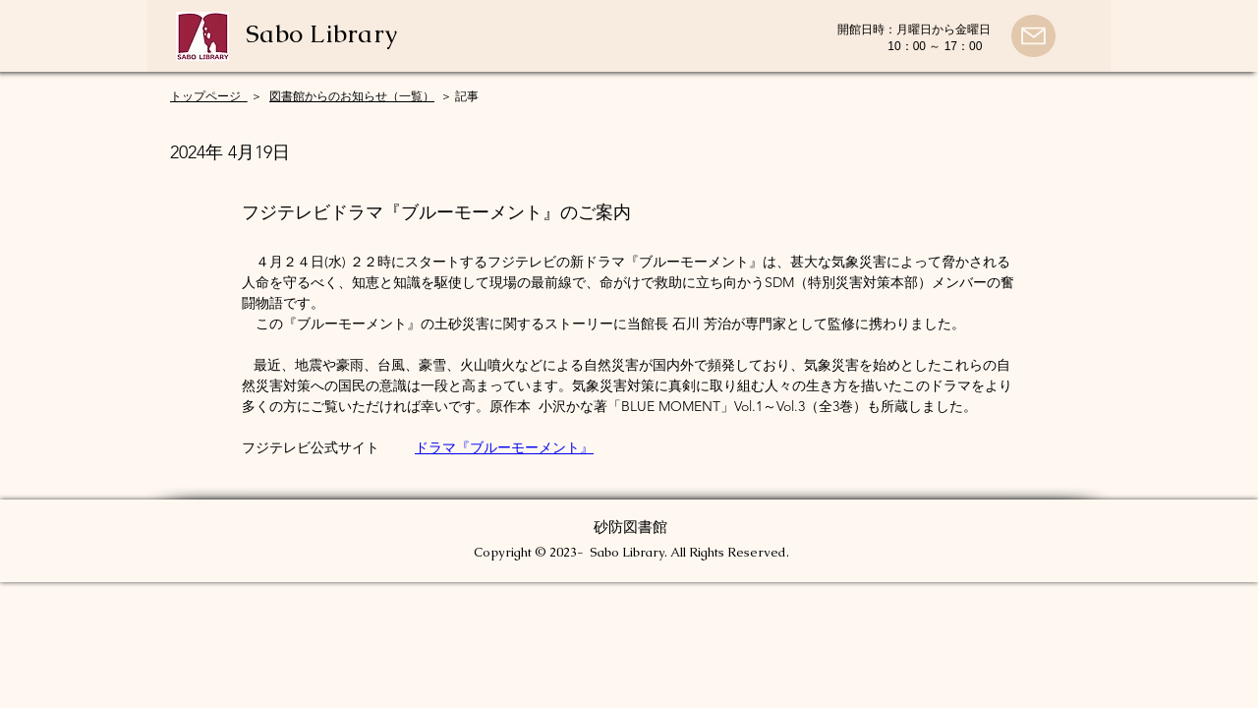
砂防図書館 (630, 526)
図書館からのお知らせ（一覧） (351, 96)
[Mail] (1033, 36)
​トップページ (209, 96)
